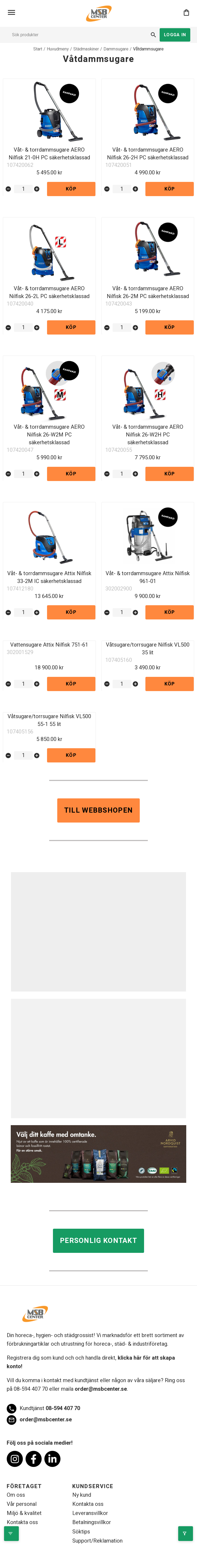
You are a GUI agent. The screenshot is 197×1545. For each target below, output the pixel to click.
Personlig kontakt (98, 1241)
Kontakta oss (22, 1523)
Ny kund (81, 1495)
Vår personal (22, 1505)
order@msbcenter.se (101, 1389)
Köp (71, 189)
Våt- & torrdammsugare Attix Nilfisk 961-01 (148, 577)
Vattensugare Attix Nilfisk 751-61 (49, 645)
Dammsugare (115, 49)
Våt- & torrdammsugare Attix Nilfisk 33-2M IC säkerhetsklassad (49, 577)
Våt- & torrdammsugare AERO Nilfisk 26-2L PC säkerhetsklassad (49, 292)
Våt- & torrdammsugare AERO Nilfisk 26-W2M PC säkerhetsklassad (49, 434)
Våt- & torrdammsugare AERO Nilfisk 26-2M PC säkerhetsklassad (148, 292)
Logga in (175, 35)
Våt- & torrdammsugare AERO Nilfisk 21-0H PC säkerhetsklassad (49, 154)
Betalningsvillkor (91, 1523)
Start (37, 49)
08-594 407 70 (43, 1409)
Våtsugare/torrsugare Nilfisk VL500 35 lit (147, 649)
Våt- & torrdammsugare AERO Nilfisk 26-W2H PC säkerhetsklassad (147, 434)
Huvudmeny (58, 49)
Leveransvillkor (90, 1514)
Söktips (81, 1532)
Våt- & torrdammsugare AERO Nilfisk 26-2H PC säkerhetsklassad (147, 154)
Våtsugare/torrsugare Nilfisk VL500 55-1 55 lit (49, 721)
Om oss (16, 1495)
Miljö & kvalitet (24, 1514)
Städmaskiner (86, 49)
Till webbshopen (98, 811)
